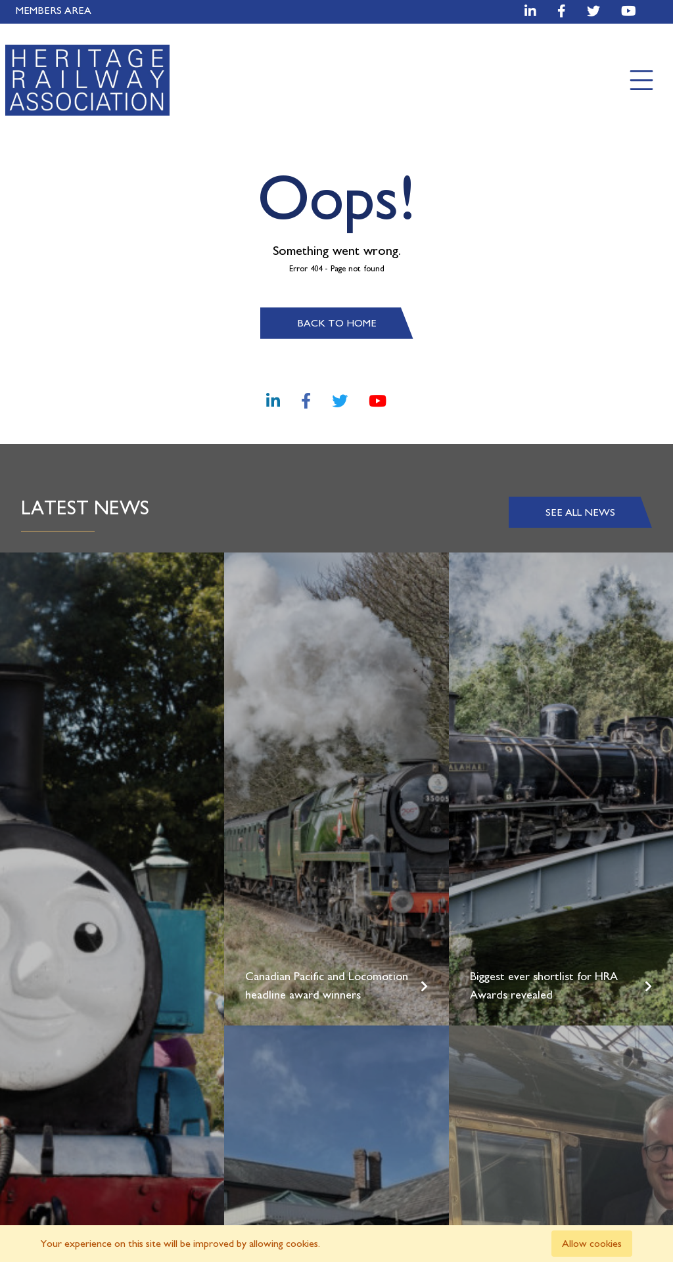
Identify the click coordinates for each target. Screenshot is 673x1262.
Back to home (337, 323)
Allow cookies (592, 1243)
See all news (580, 512)
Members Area (53, 10)
